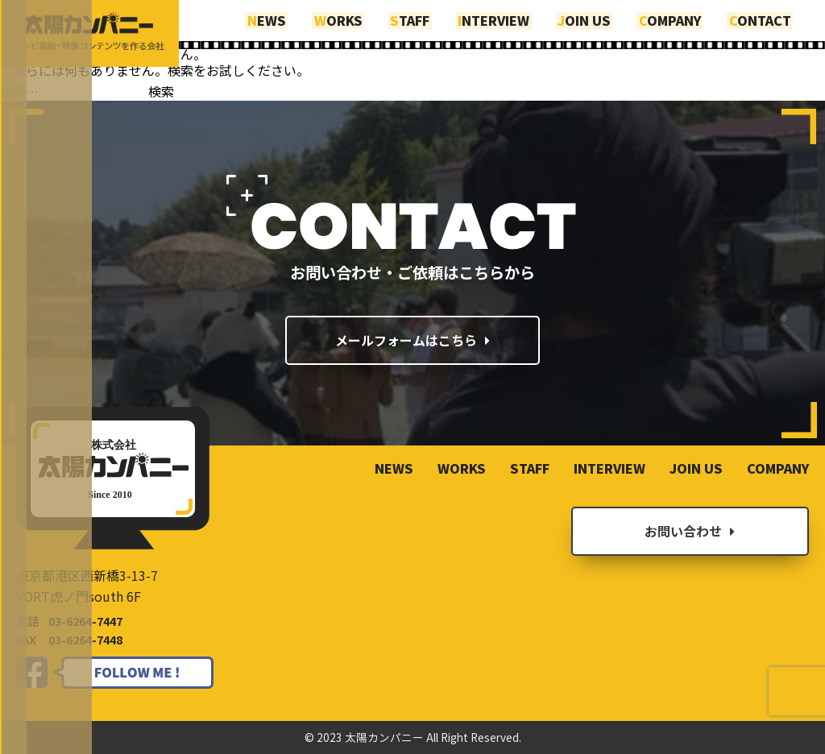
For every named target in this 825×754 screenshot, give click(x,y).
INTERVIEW (507, 18)
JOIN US (593, 18)
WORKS (359, 18)
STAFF (427, 18)
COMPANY (676, 18)
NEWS (291, 18)
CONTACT (762, 18)
